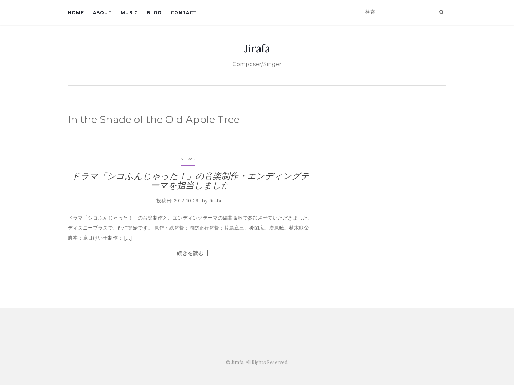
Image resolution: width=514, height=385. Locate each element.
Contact (184, 12)
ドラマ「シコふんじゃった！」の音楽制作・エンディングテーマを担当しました (190, 180)
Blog (154, 12)
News (188, 158)
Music (129, 12)
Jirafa (257, 48)
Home (76, 12)
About (102, 12)
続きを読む (190, 253)
